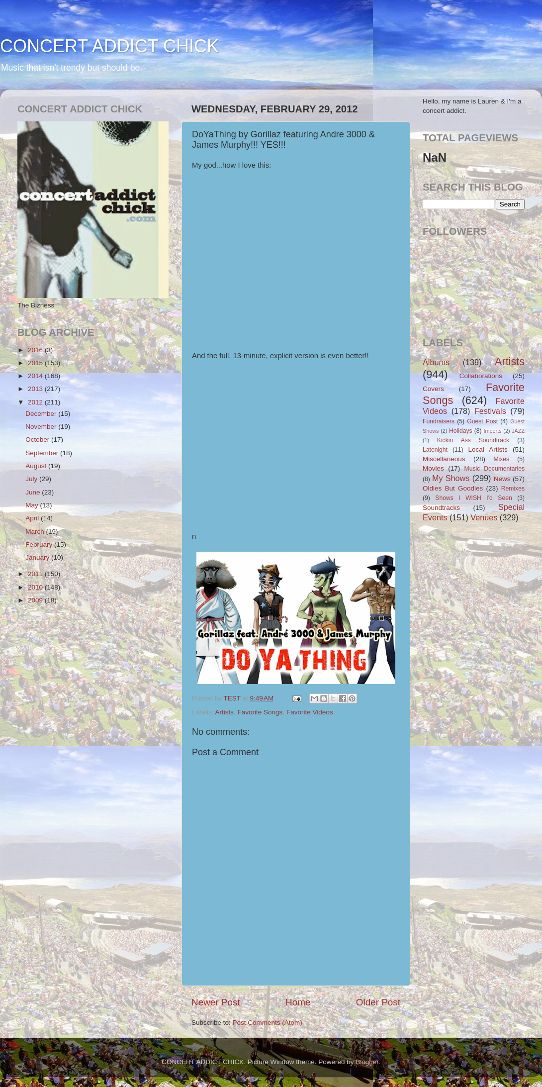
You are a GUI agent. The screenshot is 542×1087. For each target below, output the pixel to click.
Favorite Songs (260, 712)
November (41, 426)
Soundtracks (441, 507)
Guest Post (482, 421)
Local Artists (487, 449)
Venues (483, 517)
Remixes (513, 488)
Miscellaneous (444, 459)
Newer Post (215, 1002)
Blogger (367, 1062)
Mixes (501, 459)
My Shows (450, 478)
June (33, 492)
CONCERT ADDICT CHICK (109, 46)
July (32, 479)
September (42, 453)
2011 (36, 574)
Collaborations (480, 376)
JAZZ (518, 431)
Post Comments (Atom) (267, 1022)
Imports (493, 431)
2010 (36, 587)
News (502, 479)
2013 (36, 389)
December (41, 413)
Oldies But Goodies (453, 488)
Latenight (435, 449)
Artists (224, 712)
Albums (436, 362)
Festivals (490, 410)
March (35, 531)
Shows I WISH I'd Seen (473, 497)
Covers (433, 389)
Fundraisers (438, 421)
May (32, 505)
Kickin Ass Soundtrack (473, 440)
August (36, 466)
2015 (36, 363)
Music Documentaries (494, 468)
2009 (36, 600)
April (33, 518)
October (38, 439)
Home (297, 1002)
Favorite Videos (309, 712)
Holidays (460, 430)
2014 (36, 376)
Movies (433, 468)
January (38, 557)
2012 (36, 402)
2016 (36, 350)
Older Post (378, 1002)
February (39, 544)
